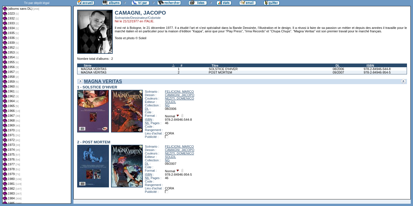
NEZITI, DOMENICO (179, 98)
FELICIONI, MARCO (179, 91)
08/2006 (338, 69)
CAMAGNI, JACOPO (179, 95)
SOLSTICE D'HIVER (223, 69)
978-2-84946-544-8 (377, 69)
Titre (215, 65)
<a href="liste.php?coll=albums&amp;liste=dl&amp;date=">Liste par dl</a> (36, 102)
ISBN (370, 65)
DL (338, 65)
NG (167, 105)
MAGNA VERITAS (93, 69)
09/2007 (338, 72)
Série (87, 65)
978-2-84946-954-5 (377, 72)
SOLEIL (170, 102)
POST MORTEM (220, 72)
